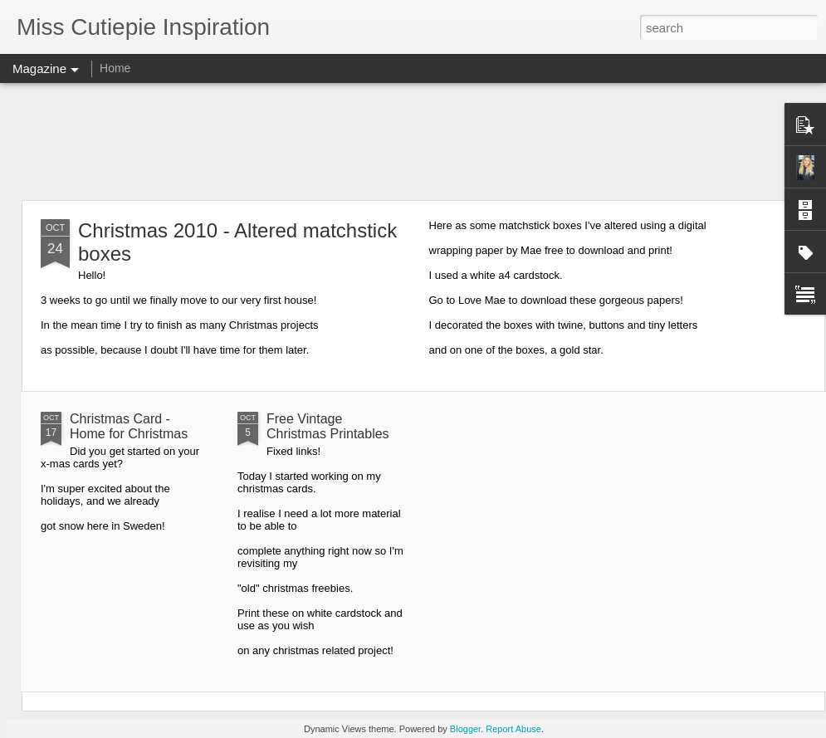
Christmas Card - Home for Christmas (129, 426)
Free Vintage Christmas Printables (327, 426)
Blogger (465, 729)
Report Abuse (513, 729)
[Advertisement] (413, 141)
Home (115, 68)
